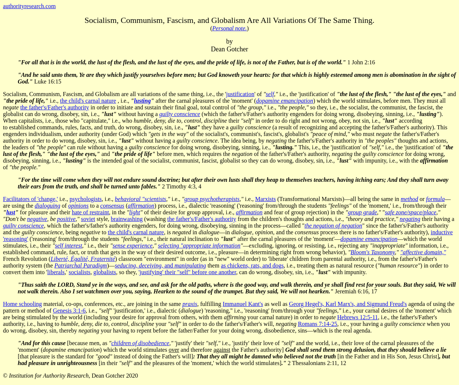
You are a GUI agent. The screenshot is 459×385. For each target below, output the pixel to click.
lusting (142, 101)
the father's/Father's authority (54, 107)
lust (10, 212)
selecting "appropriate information (199, 245)
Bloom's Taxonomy (373, 252)
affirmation (249, 212)
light (134, 212)
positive (66, 219)
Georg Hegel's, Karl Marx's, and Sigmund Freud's (348, 304)
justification (240, 94)
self (270, 94)
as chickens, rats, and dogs (252, 265)
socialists (80, 272)
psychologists (86, 199)
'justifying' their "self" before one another (187, 272)
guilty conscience (179, 114)
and (160, 265)
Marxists (265, 199)
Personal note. (229, 28)
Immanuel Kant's (243, 304)
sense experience (132, 245)
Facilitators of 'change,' (30, 199)
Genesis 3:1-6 (69, 310)
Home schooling (22, 304)
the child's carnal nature (88, 101)
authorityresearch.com (29, 6)
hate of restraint (90, 212)
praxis (189, 304)
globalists (104, 272)
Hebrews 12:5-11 (357, 317)
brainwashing (126, 219)
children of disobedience (140, 343)
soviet (88, 219)
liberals (56, 272)
